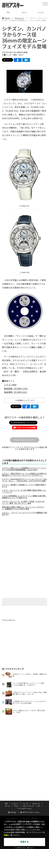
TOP (8, 12)
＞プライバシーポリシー (24, 848)
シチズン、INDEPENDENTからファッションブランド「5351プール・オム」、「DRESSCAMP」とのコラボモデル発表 (24, 480)
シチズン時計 (10, 384)
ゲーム (7, 806)
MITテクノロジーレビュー (30, 812)
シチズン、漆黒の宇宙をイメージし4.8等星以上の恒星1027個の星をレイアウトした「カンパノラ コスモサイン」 (24, 474)
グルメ (16, 806)
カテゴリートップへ (24, 440)
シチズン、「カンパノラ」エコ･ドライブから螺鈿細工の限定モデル (24, 513)
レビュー (24, 12)
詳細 (5, 835)
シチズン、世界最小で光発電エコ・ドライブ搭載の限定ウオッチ (24, 485)
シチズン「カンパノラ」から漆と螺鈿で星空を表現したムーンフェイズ (24, 491)
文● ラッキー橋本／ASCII (12, 54)
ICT (39, 806)
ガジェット (19, 18)
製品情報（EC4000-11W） (16, 388)
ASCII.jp (12, 812)
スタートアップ (28, 806)
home (6, 18)
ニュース (41, 12)
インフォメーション (25, 808)
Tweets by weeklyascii (8, 620)
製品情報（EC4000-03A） (16, 392)
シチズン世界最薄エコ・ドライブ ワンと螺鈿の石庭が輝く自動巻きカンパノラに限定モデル (24, 497)
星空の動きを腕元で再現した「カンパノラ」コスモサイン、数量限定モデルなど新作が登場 (23, 508)
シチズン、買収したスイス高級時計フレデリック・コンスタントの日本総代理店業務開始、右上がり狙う (24, 469)
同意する (24, 842)
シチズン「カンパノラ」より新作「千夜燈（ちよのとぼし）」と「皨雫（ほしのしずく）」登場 (23, 502)
